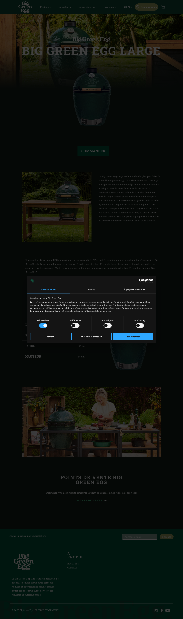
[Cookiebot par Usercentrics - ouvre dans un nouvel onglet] (140, 281)
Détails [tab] (91, 289)
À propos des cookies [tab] (134, 289)
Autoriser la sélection (91, 336)
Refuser (50, 336)
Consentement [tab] (48, 289)
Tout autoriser (133, 336)
